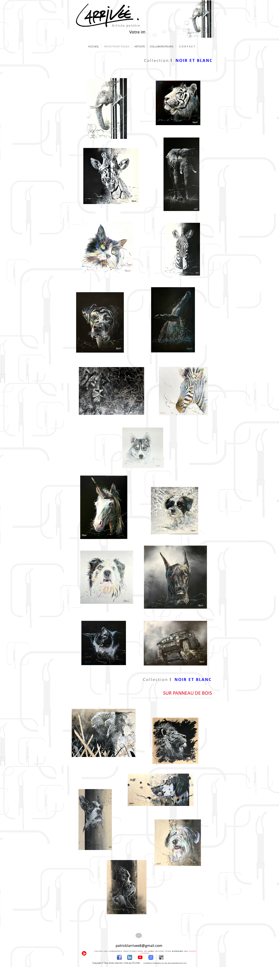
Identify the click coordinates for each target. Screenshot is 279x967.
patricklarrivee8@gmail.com (139, 946)
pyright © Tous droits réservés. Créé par (117, 963)
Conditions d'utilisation (164, 963)
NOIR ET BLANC (194, 60)
